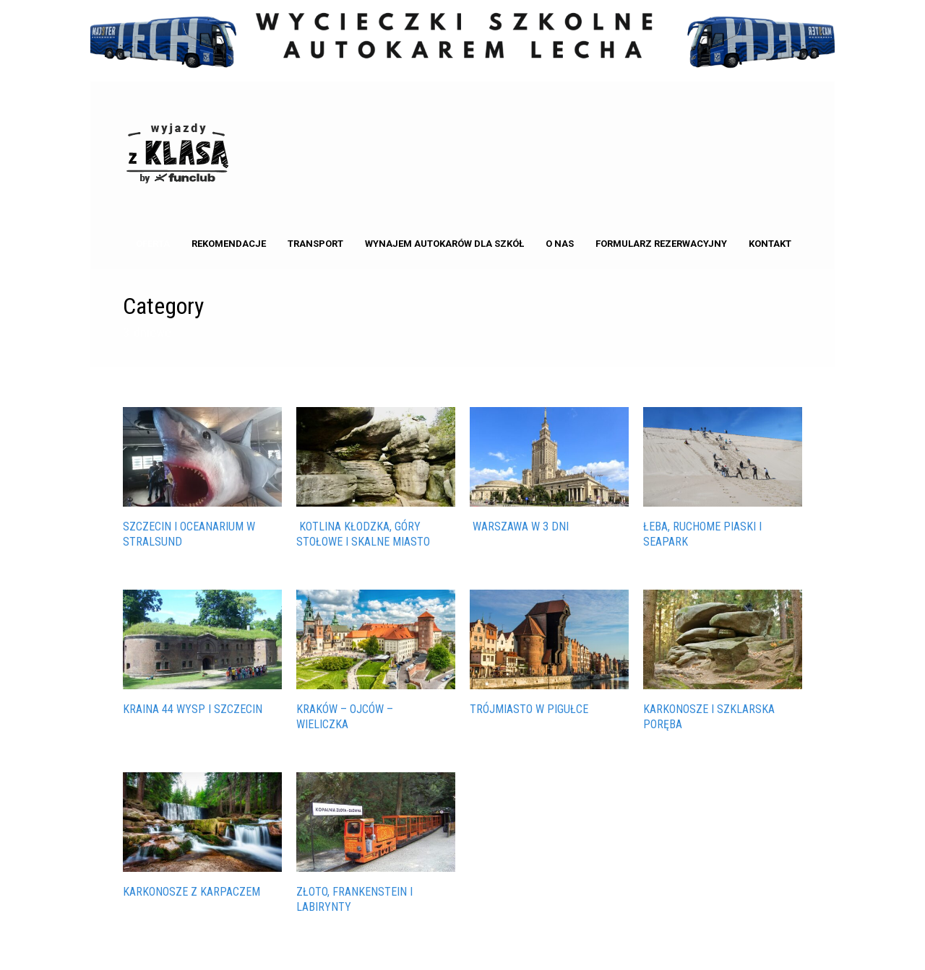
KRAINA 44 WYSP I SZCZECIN (192, 709)
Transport (315, 243)
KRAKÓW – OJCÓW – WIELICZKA (344, 716)
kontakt (770, 243)
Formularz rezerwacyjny (661, 243)
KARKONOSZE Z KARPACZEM (191, 892)
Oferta (153, 243)
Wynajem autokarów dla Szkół (444, 243)
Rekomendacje (229, 243)
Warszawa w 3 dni (519, 526)
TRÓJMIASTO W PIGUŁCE (529, 709)
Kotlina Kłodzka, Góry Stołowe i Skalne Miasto (363, 534)
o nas (560, 243)
